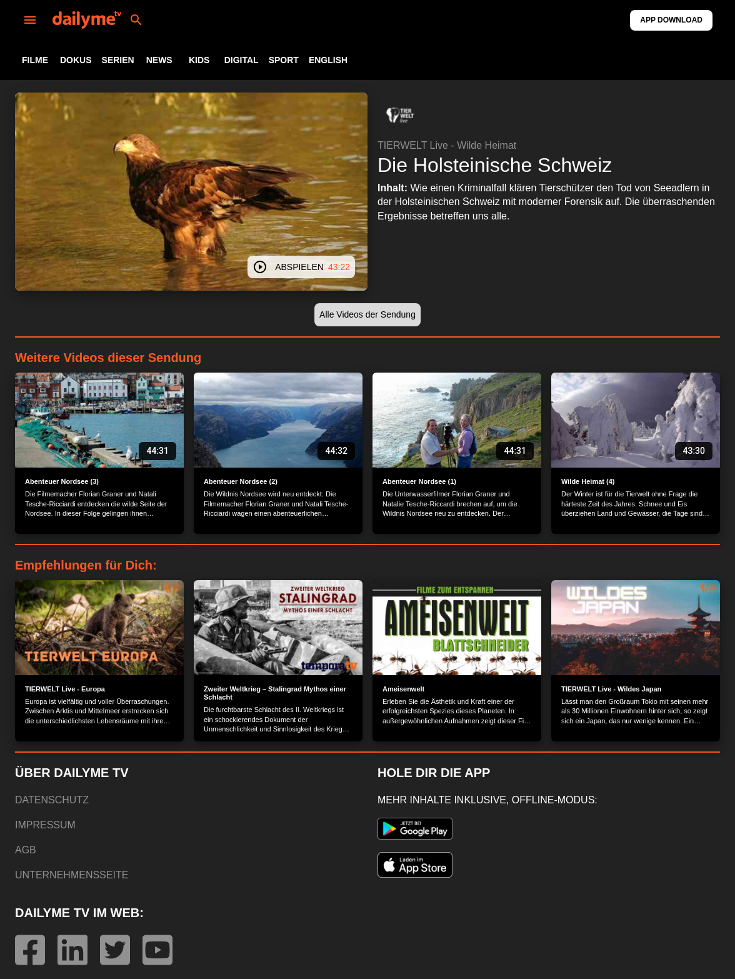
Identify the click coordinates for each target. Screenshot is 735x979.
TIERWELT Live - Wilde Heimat (447, 145)
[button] (400, 115)
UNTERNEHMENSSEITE (71, 875)
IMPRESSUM (45, 825)
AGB (25, 850)
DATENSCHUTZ (52, 800)
